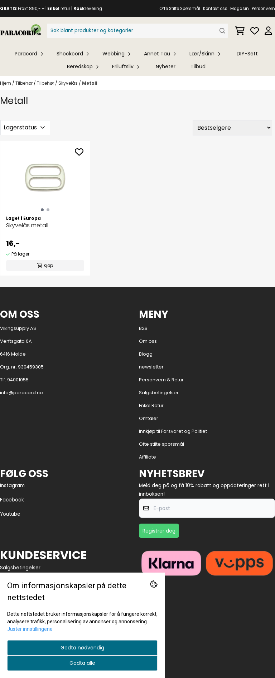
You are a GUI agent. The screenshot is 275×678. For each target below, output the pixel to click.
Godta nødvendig (82, 647)
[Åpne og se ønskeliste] (254, 31)
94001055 (18, 380)
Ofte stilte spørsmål (161, 444)
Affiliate (147, 457)
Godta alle (82, 663)
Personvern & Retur (161, 380)
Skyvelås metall (27, 225)
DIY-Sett (247, 53)
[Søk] (137, 31)
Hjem (6, 83)
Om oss (148, 341)
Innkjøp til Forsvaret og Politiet (173, 431)
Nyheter (165, 66)
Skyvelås (68, 83)
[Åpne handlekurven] (239, 31)
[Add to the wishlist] (79, 152)
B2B (143, 328)
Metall (89, 83)
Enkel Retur (151, 405)
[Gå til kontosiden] (268, 31)
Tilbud (198, 66)
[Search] (222, 30)
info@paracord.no (21, 393)
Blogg (146, 354)
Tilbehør (24, 83)
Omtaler (148, 418)
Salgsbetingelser (159, 393)
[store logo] (20, 31)
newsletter (151, 367)
